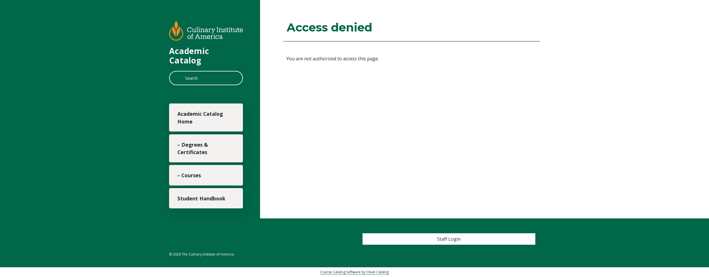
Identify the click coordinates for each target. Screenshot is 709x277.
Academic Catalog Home (200, 117)
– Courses (189, 175)
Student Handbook (201, 198)
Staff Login (449, 239)
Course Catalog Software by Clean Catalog (354, 272)
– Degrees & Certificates (192, 148)
